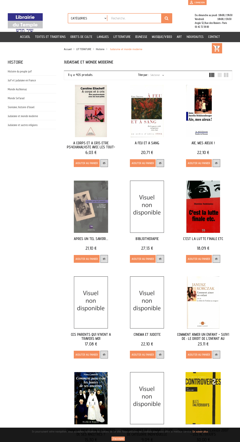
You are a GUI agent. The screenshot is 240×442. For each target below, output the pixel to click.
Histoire (15, 62)
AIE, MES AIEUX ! (200, 142)
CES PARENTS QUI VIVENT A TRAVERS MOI (90, 333)
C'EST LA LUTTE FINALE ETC (201, 236)
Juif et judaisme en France (22, 80)
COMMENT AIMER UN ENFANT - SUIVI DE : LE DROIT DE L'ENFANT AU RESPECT (200, 335)
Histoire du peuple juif (20, 71)
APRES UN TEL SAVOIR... (90, 236)
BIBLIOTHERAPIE (145, 236)
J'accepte (118, 438)
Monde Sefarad (16, 98)
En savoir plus (200, 431)
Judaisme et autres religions (22, 125)
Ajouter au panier (86, 162)
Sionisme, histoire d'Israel (21, 107)
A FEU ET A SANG (145, 142)
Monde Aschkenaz (17, 89)
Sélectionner (157, 75)
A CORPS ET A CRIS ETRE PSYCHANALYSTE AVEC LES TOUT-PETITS (90, 146)
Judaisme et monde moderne (23, 116)
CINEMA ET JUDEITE (145, 331)
